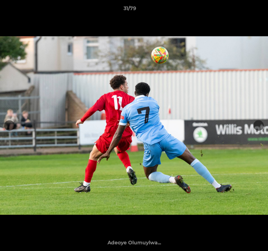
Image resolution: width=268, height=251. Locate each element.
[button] (243, 10)
